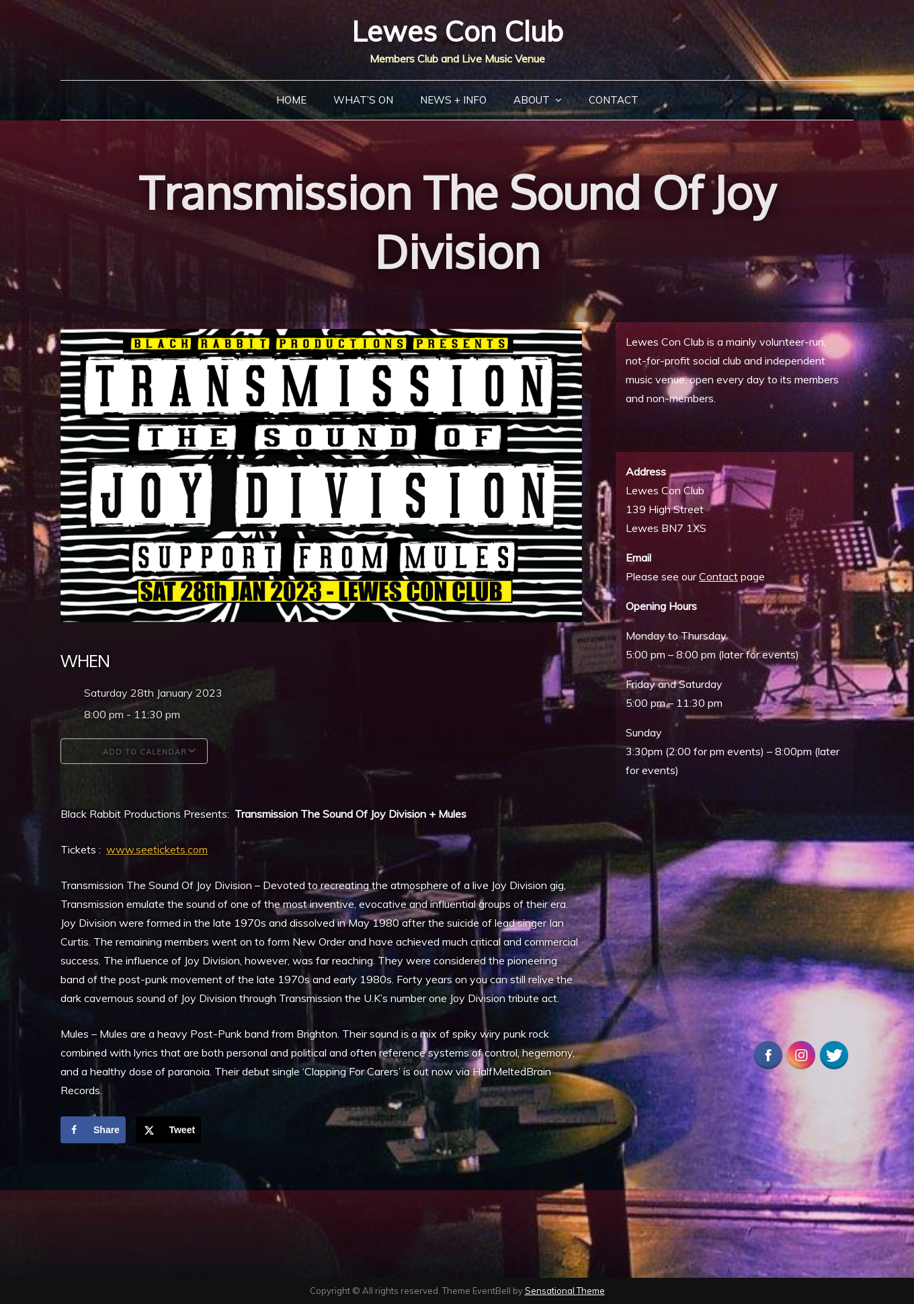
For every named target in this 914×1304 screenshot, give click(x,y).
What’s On (363, 99)
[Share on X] (168, 1129)
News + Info (453, 99)
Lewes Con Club (457, 31)
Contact (613, 99)
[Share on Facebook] (93, 1129)
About (531, 99)
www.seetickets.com (157, 849)
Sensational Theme (565, 1290)
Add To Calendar (134, 751)
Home (291, 99)
